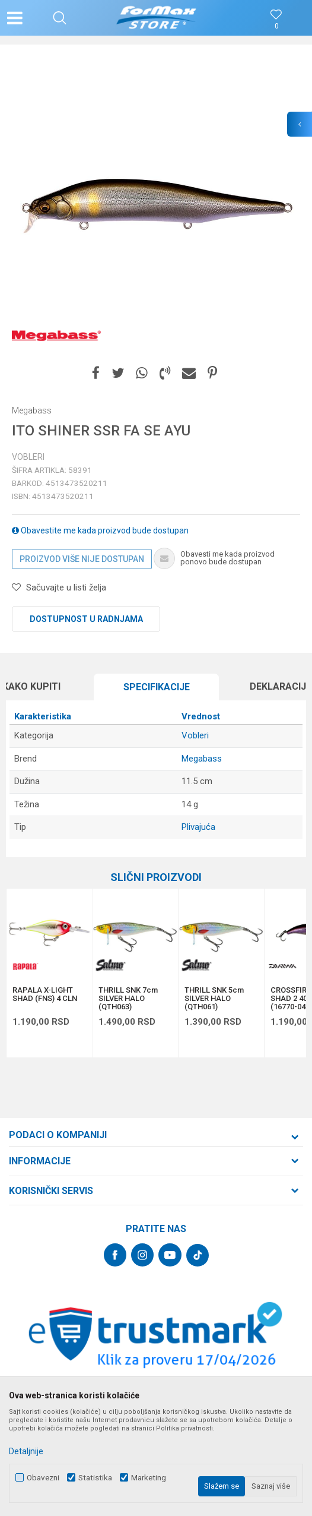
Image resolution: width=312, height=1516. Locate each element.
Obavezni (43, 1477)
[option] (156, 206)
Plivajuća (198, 827)
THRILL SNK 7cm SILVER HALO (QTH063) (128, 998)
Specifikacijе (156, 687)
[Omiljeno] (276, 26)
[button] (59, 18)
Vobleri (28, 457)
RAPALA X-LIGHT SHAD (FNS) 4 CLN (44, 994)
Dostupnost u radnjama (86, 619)
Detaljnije (26, 1451)
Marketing (148, 1477)
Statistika (95, 1477)
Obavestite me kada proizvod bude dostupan (100, 530)
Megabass (202, 758)
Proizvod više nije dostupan (82, 559)
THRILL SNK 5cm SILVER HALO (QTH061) (214, 998)
